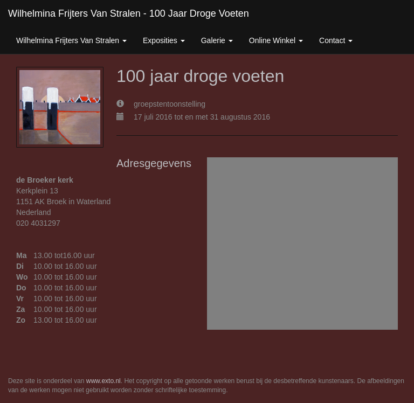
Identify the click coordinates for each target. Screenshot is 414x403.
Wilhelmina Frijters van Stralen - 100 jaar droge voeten (128, 13)
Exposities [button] (164, 40)
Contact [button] (336, 40)
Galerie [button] (217, 40)
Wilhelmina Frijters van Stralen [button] (71, 40)
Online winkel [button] (276, 40)
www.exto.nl (103, 381)
